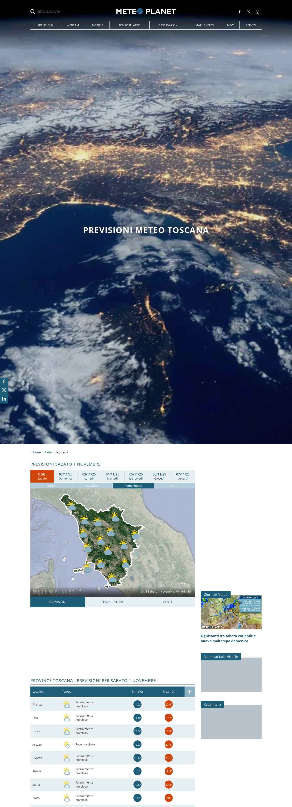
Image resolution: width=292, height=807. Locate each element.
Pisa (35, 718)
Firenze (37, 704)
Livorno (37, 758)
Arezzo (37, 744)
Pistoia (36, 771)
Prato (36, 798)
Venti (167, 602)
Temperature (112, 602)
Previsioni (57, 602)
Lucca (36, 731)
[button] (45, 25)
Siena (36, 785)
